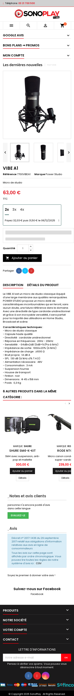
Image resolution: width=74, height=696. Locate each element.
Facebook (37, 594)
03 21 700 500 (26, 3)
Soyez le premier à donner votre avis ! (31, 575)
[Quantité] (23, 248)
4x (22, 209)
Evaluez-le (18, 515)
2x (7, 209)
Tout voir (51, 65)
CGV (39, 563)
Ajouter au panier (22, 258)
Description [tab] (13, 285)
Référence (9, 174)
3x (14, 209)
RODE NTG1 (65, 451)
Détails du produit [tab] (43, 285)
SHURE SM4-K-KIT (22, 451)
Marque (39, 174)
